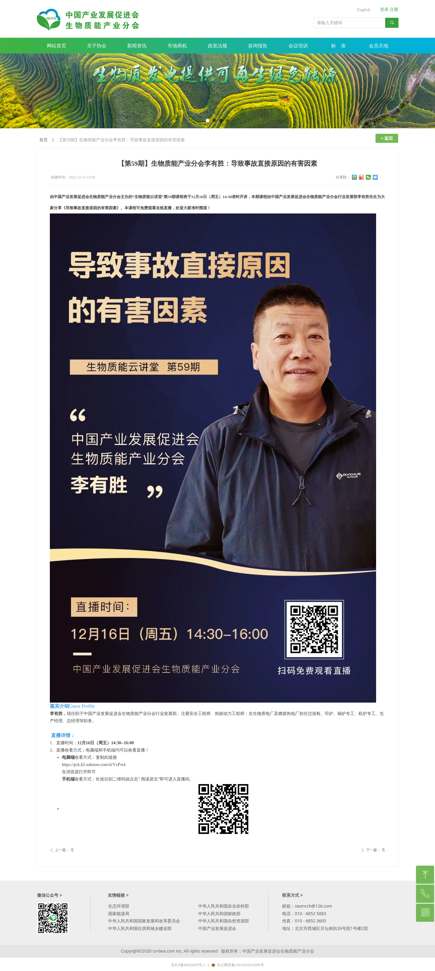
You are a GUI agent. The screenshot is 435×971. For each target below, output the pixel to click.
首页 (43, 140)
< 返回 (387, 138)
